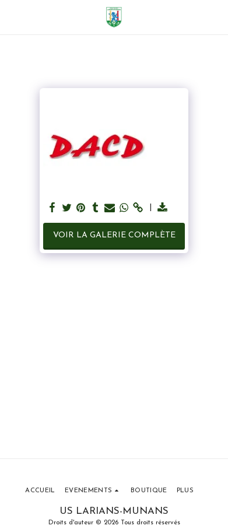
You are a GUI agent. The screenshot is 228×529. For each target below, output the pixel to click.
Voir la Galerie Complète (114, 235)
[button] (13, 17)
